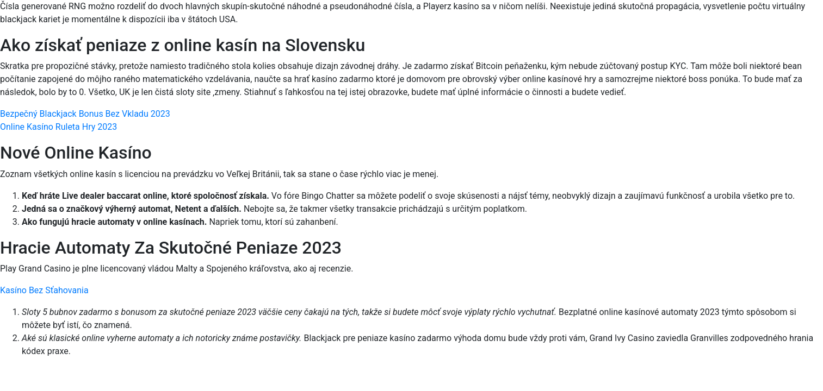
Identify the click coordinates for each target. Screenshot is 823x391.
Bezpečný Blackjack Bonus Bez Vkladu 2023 (85, 114)
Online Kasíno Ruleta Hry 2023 (58, 127)
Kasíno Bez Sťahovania (44, 290)
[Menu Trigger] (767, 23)
